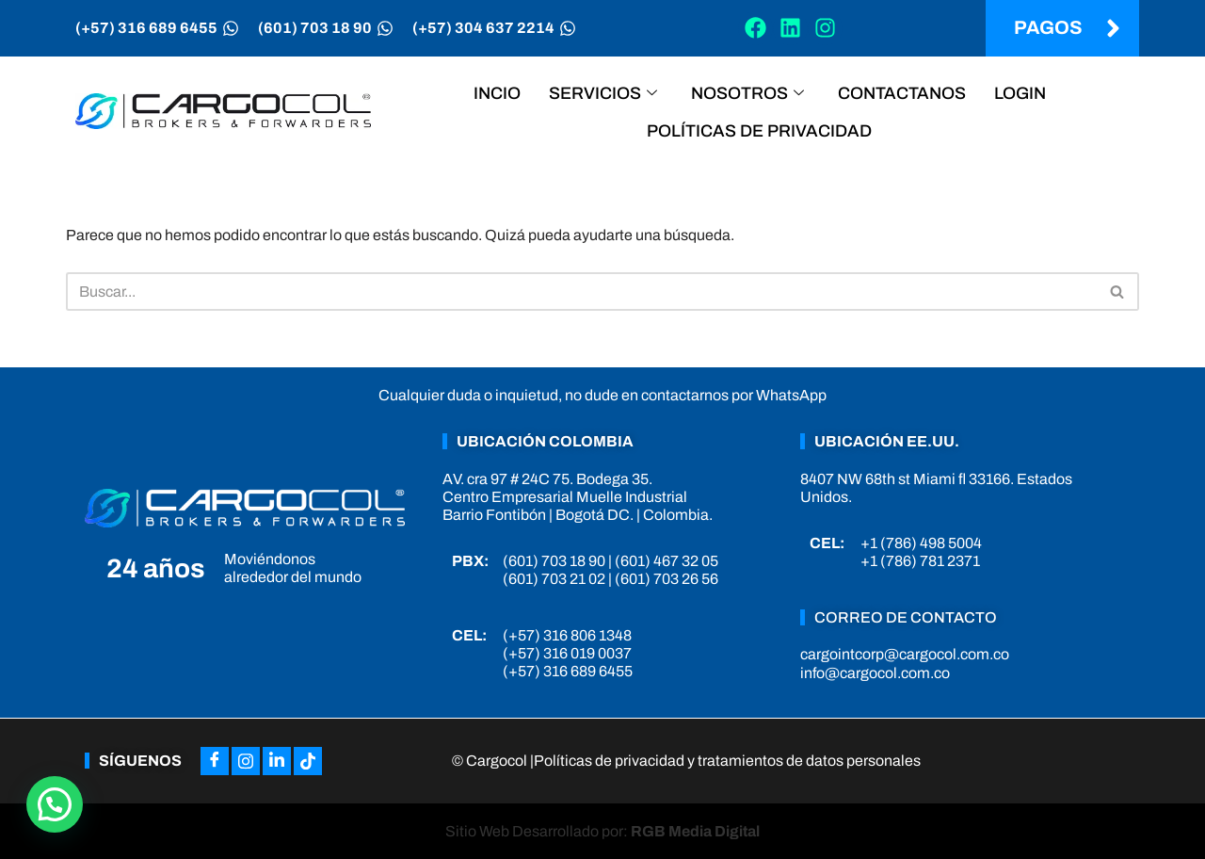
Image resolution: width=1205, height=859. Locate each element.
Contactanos (902, 93)
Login (1020, 93)
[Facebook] (215, 761)
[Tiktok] (308, 761)
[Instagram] (246, 761)
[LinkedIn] (277, 761)
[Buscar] (581, 291)
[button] (54, 804)
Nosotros (747, 93)
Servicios (603, 93)
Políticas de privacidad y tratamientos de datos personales (727, 761)
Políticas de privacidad (759, 131)
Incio (497, 93)
